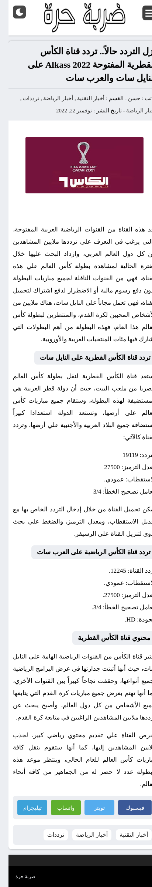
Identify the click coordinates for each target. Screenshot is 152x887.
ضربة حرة (17, 876)
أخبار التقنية (82, 98)
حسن (126, 98)
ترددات (22, 98)
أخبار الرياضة (50, 98)
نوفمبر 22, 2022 (65, 111)
